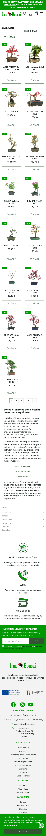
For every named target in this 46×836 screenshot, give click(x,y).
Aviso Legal (27, 646)
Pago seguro (23, 758)
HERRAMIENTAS (7, 523)
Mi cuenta (23, 785)
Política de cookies (23, 765)
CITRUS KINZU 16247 (11, 380)
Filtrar (9, 37)
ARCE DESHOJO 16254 (11, 291)
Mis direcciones (23, 792)
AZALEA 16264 (11, 111)
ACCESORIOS (6, 512)
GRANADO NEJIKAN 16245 (11, 157)
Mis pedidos (23, 789)
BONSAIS (5, 516)
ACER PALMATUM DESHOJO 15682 (11, 68)
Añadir (11, 80)
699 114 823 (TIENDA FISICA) (24, 715)
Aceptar (23, 831)
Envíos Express (23, 748)
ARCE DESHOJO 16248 (34, 336)
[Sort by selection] (33, 31)
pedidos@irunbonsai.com (24, 724)
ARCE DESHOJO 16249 (11, 336)
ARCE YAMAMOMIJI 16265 (34, 68)
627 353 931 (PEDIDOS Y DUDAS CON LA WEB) (24, 720)
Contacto (23, 769)
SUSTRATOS (6, 530)
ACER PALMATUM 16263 (35, 112)
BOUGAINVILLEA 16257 (34, 202)
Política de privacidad (23, 762)
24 (29, 400)
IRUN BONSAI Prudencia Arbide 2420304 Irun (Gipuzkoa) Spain (24, 732)
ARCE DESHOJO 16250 (34, 291)
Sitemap (23, 772)
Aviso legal (23, 751)
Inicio (4, 507)
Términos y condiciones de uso (23, 754)
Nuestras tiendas (23, 776)
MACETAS (5, 526)
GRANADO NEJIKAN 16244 (35, 157)
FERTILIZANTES (7, 519)
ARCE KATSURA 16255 (34, 246)
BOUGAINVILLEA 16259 (11, 202)
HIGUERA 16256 (11, 245)
